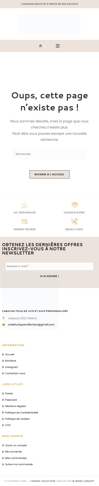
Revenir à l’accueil (49, 174)
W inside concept (83, 481)
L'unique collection (42, 481)
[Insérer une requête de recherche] (50, 154)
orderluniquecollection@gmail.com (31, 324)
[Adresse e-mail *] (49, 266)
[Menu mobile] (58, 46)
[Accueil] (6, 68)
